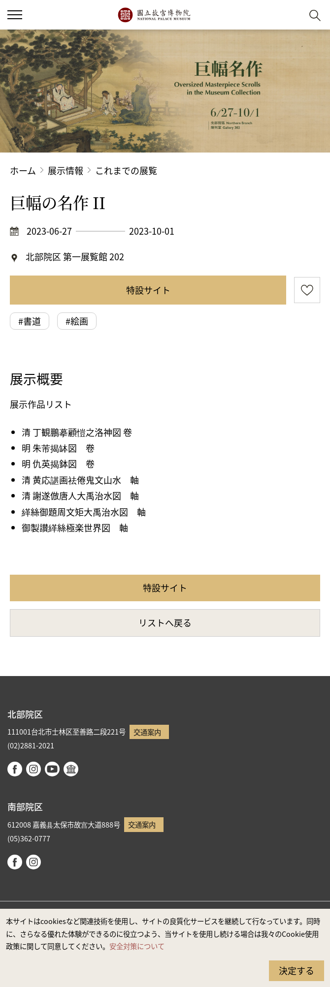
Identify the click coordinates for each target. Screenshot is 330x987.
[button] (290, 15)
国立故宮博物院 (154, 15)
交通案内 (147, 732)
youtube (52, 769)
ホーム (23, 170)
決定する (296, 970)
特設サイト (148, 289)
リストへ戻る (165, 622)
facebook (14, 769)
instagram (33, 769)
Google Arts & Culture (71, 769)
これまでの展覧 (126, 170)
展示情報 (65, 170)
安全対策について (137, 946)
